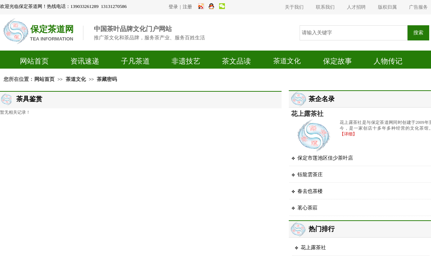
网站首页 (34, 61)
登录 (173, 6)
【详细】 (348, 133)
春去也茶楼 (310, 191)
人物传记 (388, 61)
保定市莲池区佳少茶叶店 (325, 158)
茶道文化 (287, 61)
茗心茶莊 (307, 208)
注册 (187, 6)
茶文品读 (236, 61)
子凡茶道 (135, 61)
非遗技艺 (185, 61)
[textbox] (354, 32)
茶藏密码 (107, 79)
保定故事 (337, 61)
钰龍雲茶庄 (310, 174)
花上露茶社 (307, 113)
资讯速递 (84, 61)
